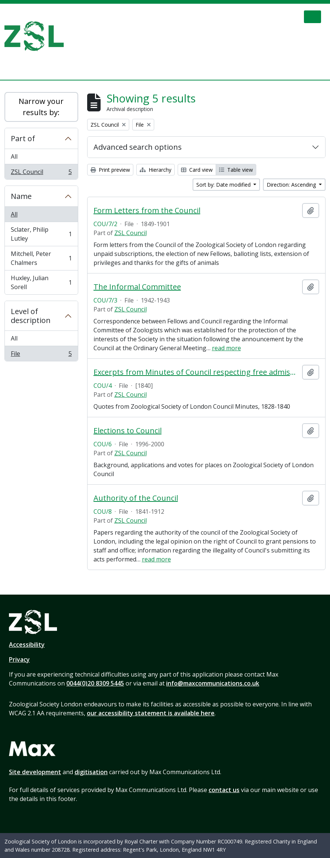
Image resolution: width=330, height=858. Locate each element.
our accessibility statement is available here (151, 713)
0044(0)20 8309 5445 (95, 683)
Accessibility (27, 644)
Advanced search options (137, 147)
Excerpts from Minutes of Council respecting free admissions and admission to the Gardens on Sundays (196, 372)
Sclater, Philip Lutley (41, 234)
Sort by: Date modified (224, 184)
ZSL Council (41, 173)
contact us (224, 790)
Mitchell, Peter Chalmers (41, 258)
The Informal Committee (137, 286)
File (41, 355)
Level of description (31, 315)
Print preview (110, 169)
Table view (236, 169)
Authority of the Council (135, 498)
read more (226, 348)
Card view (197, 169)
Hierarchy (155, 169)
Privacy (19, 659)
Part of (23, 138)
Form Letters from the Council (146, 210)
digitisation (91, 772)
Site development (35, 772)
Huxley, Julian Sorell (41, 282)
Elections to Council (127, 430)
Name (21, 196)
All (14, 156)
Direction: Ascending (292, 184)
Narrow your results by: (41, 106)
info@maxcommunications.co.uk (212, 683)
